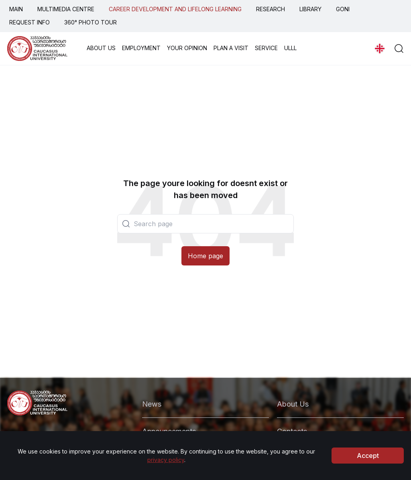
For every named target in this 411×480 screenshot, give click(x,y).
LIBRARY (310, 9)
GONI (343, 9)
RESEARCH (270, 9)
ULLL (290, 48)
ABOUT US (101, 48)
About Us (293, 404)
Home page (205, 256)
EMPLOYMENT (141, 48)
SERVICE (266, 48)
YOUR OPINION (187, 48)
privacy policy (165, 459)
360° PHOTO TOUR (90, 22)
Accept (368, 456)
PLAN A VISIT (231, 48)
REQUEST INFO (29, 22)
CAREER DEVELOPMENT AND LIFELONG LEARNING (175, 9)
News (151, 404)
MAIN (16, 9)
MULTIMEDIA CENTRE (65, 9)
